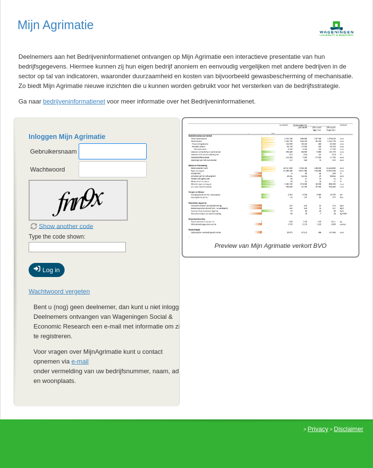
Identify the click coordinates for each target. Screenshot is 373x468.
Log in (47, 269)
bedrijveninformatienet (74, 101)
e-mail (79, 361)
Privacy (317, 429)
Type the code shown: (57, 236)
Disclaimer (348, 429)
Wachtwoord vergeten (59, 291)
